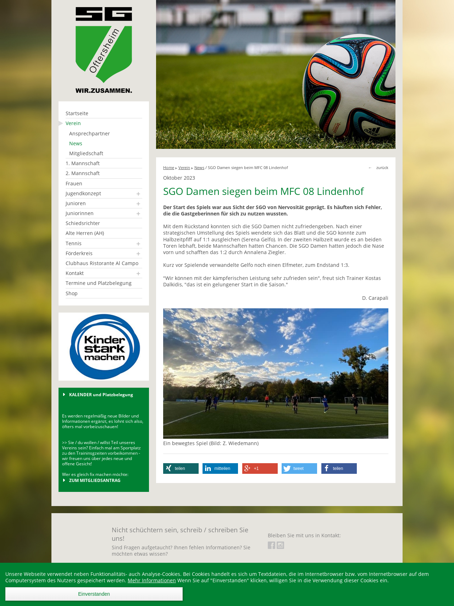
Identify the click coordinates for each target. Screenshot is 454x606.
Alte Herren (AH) (85, 233)
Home (168, 167)
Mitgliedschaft (86, 153)
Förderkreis (79, 253)
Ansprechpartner (89, 133)
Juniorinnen (80, 213)
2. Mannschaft (83, 173)
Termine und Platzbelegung (99, 283)
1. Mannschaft (83, 163)
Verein (73, 123)
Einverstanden (94, 594)
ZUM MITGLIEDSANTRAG (95, 480)
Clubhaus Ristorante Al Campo (102, 263)
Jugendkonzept (83, 193)
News (75, 143)
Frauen (74, 183)
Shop (72, 293)
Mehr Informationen (152, 580)
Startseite (77, 113)
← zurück (378, 167)
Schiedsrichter (83, 223)
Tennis (74, 243)
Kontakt (75, 273)
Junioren (76, 203)
